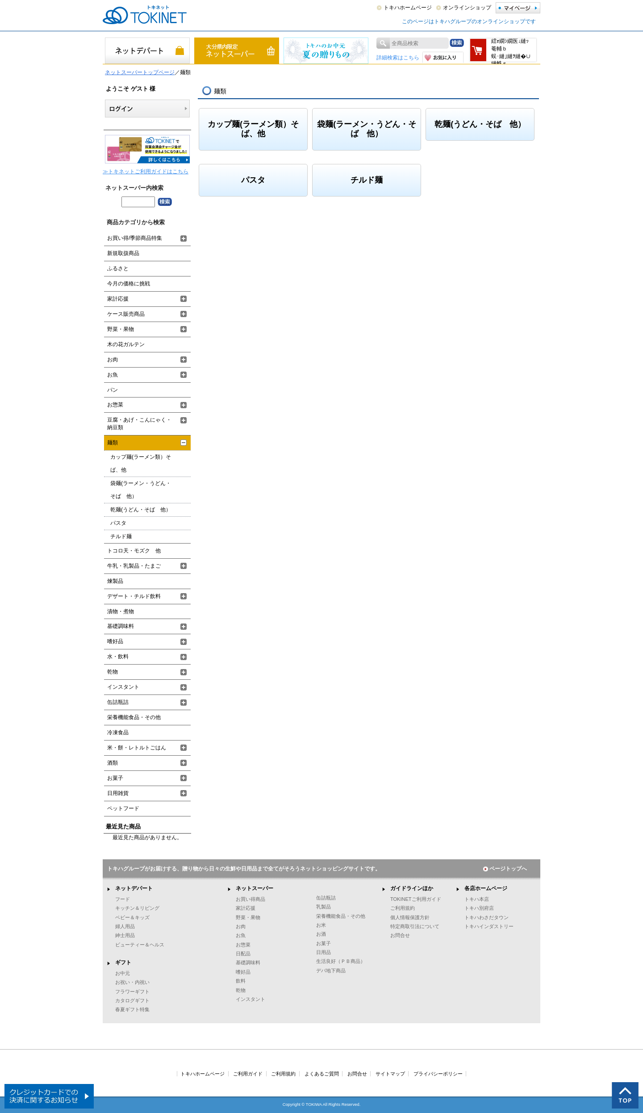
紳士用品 (125, 935)
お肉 (112, 359)
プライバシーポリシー (438, 1073)
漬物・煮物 (120, 611)
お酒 (321, 934)
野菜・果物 (120, 329)
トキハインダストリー (489, 926)
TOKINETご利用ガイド (415, 899)
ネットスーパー (254, 888)
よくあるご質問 (322, 1073)
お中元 (122, 973)
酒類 (112, 763)
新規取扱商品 (123, 253)
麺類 (112, 442)
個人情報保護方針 (410, 917)
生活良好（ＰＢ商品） (340, 961)
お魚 (112, 375)
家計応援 (118, 299)
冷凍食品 (118, 732)
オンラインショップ (467, 7)
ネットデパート (134, 888)
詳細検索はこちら (397, 57)
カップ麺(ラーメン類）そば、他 (253, 129)
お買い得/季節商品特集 (134, 238)
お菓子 (115, 778)
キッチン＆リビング (137, 908)
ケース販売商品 (126, 314)
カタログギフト (132, 1000)
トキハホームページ (408, 7)
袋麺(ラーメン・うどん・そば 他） (366, 129)
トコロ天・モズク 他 (134, 551)
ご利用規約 (402, 908)
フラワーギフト (132, 991)
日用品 (323, 952)
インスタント (123, 687)
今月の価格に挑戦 (128, 283)
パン (112, 390)
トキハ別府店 (479, 908)
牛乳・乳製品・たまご (134, 566)
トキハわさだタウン (486, 917)
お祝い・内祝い (132, 982)
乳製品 (323, 906)
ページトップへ (505, 869)
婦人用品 (125, 926)
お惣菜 (115, 405)
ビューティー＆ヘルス (139, 944)
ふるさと (118, 268)
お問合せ (400, 935)
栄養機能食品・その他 (134, 717)
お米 (321, 925)
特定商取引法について (414, 926)
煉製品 (115, 581)
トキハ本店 (476, 899)
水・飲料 (118, 656)
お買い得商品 (250, 899)
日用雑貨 (118, 793)
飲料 (241, 980)
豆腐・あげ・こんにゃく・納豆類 (139, 424)
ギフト (123, 962)
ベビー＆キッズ (132, 917)
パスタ (253, 180)
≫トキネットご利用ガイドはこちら (145, 171)
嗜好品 (115, 641)
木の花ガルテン (126, 344)
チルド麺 (367, 180)
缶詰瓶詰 (118, 702)
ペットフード (123, 808)
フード (122, 899)
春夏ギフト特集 (132, 1009)
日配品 (243, 953)
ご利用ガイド (248, 1073)
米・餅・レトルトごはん (136, 748)
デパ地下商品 (331, 970)
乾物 (112, 672)
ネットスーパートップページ (140, 72)
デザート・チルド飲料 (134, 596)
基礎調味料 (120, 626)
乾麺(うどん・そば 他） (480, 124)
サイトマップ (390, 1073)
